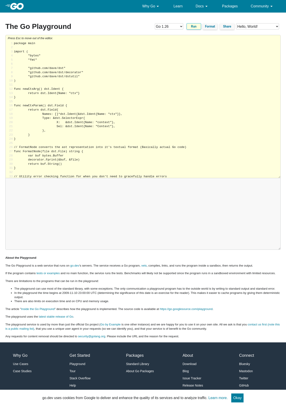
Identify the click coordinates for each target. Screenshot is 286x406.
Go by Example (110, 324)
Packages (230, 6)
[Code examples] (257, 26)
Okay (237, 398)
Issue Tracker (192, 378)
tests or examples (48, 273)
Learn (178, 6)
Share (227, 26)
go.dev (74, 265)
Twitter (243, 378)
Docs (202, 6)
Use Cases (20, 364)
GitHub (244, 385)
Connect (246, 355)
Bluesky (244, 364)
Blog (186, 371)
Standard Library (137, 364)
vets (144, 265)
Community (262, 6)
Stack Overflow (79, 378)
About (188, 355)
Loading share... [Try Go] (147, 109)
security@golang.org (91, 336)
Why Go (151, 6)
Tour (72, 371)
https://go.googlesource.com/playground (186, 309)
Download (189, 364)
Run (194, 26)
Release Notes (193, 385)
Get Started (79, 355)
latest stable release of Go (56, 316)
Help (72, 385)
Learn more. (218, 398)
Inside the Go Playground (38, 309)
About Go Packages (140, 371)
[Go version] (169, 26)
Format (210, 26)
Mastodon (246, 371)
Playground (77, 364)
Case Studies (22, 371)
